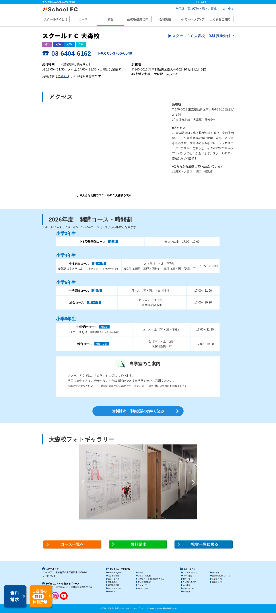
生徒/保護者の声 (137, 19)
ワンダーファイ (144, 585)
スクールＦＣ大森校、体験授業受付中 (203, 36)
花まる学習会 (113, 576)
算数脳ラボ (112, 582)
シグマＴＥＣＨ (114, 588)
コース (83, 19)
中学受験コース (79, 290)
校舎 (110, 19)
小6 (81, 44)
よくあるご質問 (220, 19)
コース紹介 (187, 576)
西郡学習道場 (113, 585)
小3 (47, 44)
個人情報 (215, 573)
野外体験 (111, 592)
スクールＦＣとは (55, 19)
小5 (69, 44)
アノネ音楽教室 (144, 582)
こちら (62, 76)
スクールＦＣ (113, 579)
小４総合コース (79, 263)
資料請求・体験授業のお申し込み (138, 411)
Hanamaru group (115, 573)
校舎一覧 (186, 579)
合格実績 (165, 19)
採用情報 (186, 592)
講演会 (140, 573)
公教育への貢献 (144, 576)
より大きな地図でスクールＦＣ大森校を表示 (104, 195)
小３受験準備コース (92, 241)
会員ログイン (217, 579)
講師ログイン (217, 582)
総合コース (76, 302)
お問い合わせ (188, 588)
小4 (58, 44)
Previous (83, 482)
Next (193, 482)
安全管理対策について (221, 576)
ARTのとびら (143, 588)
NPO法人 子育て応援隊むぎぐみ (151, 579)
